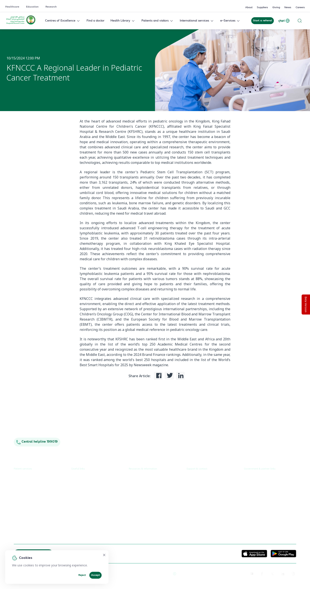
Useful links (78, 469)
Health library (23, 502)
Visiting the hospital (27, 510)
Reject (82, 575)
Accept (95, 575)
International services (197, 21)
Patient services (23, 469)
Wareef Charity (254, 521)
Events (133, 510)
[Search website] (299, 21)
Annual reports (139, 494)
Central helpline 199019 (37, 442)
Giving (276, 7)
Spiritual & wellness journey (33, 534)
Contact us (193, 478)
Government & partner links (260, 469)
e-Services (230, 21)
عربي (284, 20)
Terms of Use (160, 573)
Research (51, 7)
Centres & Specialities (29, 494)
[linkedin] (282, 573)
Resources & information (143, 469)
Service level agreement (88, 518)
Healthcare (12, 7)
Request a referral (26, 478)
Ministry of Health (256, 494)
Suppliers (262, 7)
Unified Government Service (263, 478)
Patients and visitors (157, 21)
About (249, 7)
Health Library (122, 21)
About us (135, 478)
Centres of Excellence (63, 21)
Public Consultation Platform (263, 486)
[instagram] (292, 573)
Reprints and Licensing (133, 573)
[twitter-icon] (272, 573)
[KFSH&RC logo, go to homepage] (20, 24)
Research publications (143, 502)
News (287, 7)
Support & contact (196, 469)
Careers (300, 7)
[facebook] (261, 573)
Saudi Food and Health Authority (266, 502)
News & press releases (144, 486)
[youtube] (251, 573)
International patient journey (33, 526)
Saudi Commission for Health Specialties (264, 511)
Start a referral (262, 21)
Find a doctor (95, 21)
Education (32, 7)
